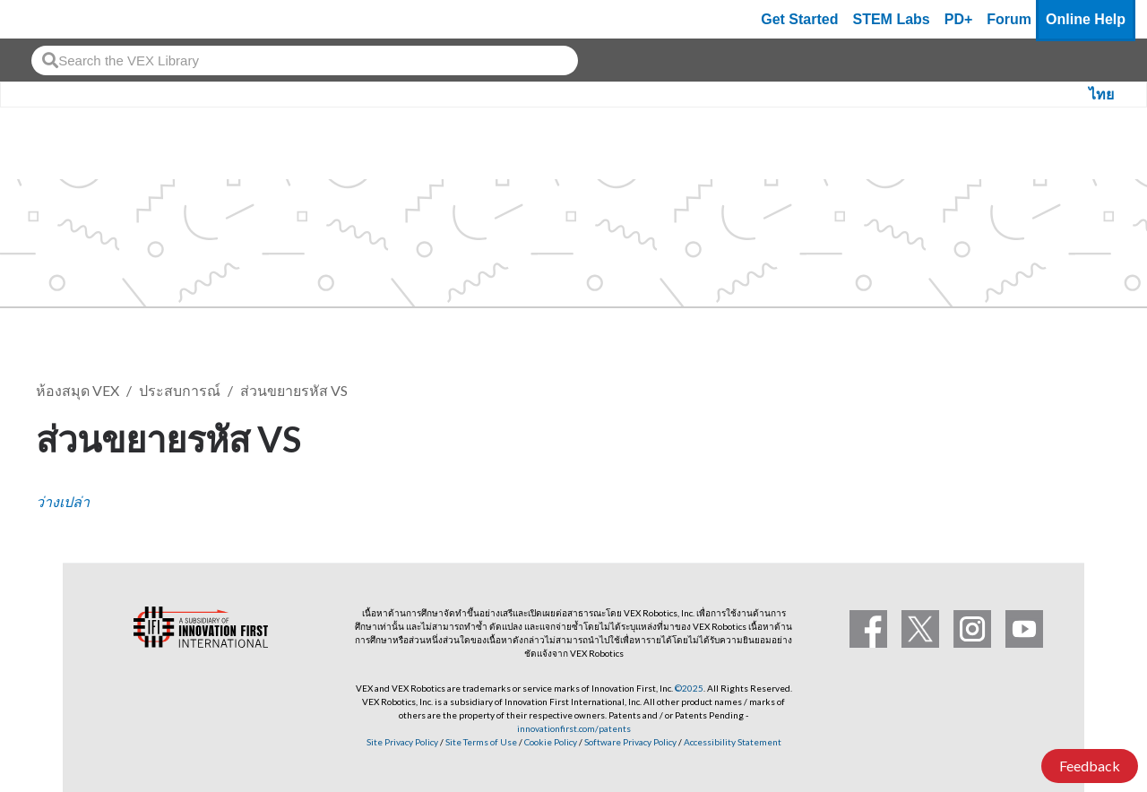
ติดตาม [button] (1066, 435)
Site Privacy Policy (402, 741)
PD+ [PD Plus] (958, 19)
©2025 (689, 688)
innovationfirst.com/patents (574, 728)
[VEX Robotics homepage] (48, 19)
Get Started (799, 19)
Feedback (1089, 765)
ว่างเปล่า (63, 501)
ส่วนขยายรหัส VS (294, 390)
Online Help (1085, 19)
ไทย (1101, 94)
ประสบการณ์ (179, 390)
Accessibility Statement (732, 741)
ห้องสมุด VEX (77, 390)
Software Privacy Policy (630, 741)
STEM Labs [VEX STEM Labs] (891, 19)
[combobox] (304, 60)
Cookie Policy (550, 741)
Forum (1009, 19)
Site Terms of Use (480, 741)
